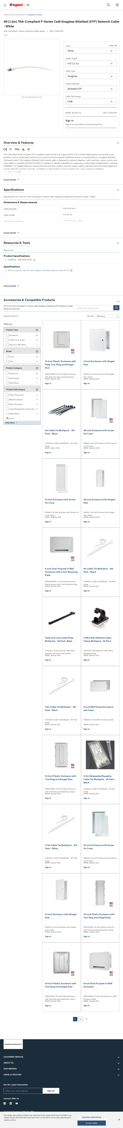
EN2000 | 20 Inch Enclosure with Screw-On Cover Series (100, 859)
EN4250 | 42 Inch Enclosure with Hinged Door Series (60, 928)
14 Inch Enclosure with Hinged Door (99, 363)
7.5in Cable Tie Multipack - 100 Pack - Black (60, 708)
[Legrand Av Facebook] (5, 1103)
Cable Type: (71, 71)
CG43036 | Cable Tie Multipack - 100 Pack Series (61, 444)
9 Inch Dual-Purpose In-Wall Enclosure (97, 985)
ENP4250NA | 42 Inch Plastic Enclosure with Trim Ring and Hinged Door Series (98, 928)
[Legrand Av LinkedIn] (11, 1103)
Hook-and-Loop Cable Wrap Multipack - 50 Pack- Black (59, 639)
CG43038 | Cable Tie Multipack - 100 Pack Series (61, 720)
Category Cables (34, 14)
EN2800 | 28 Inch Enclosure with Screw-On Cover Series (100, 444)
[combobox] (91, 51)
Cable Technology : (74, 96)
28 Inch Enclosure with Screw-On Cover (99, 432)
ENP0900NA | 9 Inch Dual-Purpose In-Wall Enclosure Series (99, 997)
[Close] (119, 1119)
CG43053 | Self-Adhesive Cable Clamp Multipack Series (98, 651)
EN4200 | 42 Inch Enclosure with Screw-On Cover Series (61, 513)
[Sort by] (107, 316)
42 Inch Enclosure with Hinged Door (60, 916)
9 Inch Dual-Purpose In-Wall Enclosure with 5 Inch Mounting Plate (61, 572)
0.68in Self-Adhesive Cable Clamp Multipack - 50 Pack (97, 639)
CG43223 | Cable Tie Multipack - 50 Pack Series (99, 790)
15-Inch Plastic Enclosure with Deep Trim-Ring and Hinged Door (60, 364)
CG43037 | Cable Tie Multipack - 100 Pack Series (99, 582)
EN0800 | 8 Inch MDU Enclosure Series (98, 719)
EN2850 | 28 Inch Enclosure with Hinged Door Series (99, 513)
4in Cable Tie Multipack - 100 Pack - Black (60, 432)
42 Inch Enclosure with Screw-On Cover (60, 501)
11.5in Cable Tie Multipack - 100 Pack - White (61, 847)
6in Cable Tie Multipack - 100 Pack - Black (98, 570)
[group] (22, 335)
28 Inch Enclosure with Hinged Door (99, 501)
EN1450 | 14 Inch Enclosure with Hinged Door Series (98, 375)
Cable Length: (72, 58)
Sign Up (51, 1090)
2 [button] (80, 1019)
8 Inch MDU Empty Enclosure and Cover (98, 708)
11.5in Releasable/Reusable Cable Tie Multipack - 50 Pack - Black (99, 779)
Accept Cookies (91, 1123)
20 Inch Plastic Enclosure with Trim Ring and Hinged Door (60, 985)
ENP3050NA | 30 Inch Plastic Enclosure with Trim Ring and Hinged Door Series (60, 790)
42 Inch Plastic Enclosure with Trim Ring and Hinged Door (99, 916)
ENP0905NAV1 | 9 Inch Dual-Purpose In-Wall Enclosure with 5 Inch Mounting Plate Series (61, 582)
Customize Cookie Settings (91, 1117)
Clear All (113, 45)
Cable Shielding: (73, 83)
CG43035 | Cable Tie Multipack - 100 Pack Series (61, 859)
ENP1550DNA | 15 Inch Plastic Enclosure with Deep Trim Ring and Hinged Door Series (60, 375)
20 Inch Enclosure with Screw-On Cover (99, 847)
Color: (68, 45)
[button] (5, 5)
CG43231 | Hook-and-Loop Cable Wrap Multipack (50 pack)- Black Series (60, 651)
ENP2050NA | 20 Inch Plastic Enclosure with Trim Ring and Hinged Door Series (60, 997)
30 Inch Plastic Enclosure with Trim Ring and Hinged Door (60, 777)
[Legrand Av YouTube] (17, 1103)
